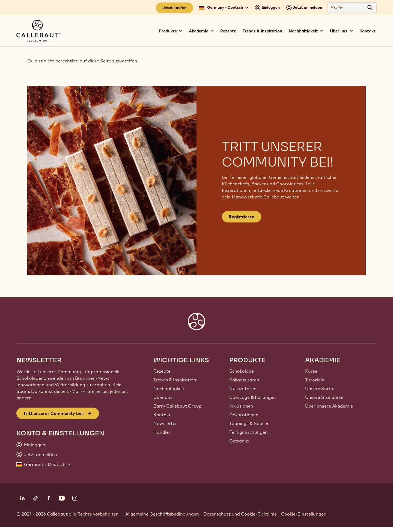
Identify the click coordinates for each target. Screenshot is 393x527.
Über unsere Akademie (329, 406)
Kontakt (367, 31)
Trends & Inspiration (262, 31)
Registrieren (241, 216)
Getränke (239, 441)
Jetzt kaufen (174, 7)
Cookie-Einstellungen (303, 514)
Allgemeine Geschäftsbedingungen (162, 514)
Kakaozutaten (244, 380)
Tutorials (314, 380)
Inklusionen (241, 406)
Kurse (311, 371)
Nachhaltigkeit (168, 388)
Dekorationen (243, 414)
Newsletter (165, 423)
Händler (162, 432)
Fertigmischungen (248, 432)
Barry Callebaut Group (177, 406)
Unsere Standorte (324, 397)
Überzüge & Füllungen (252, 397)
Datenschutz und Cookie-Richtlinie (240, 514)
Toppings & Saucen (249, 423)
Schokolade (241, 371)
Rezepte (228, 31)
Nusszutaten (243, 388)
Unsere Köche (319, 388)
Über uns (162, 397)
